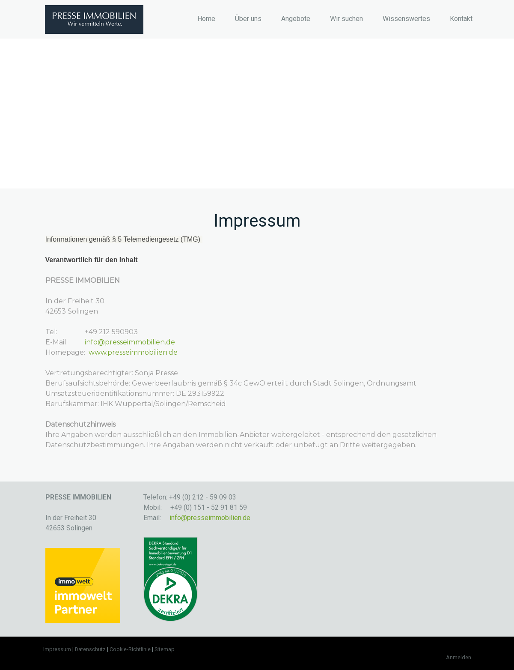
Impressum (57, 649)
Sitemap (164, 649)
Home (206, 19)
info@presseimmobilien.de (130, 342)
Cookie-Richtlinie (130, 649)
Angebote (295, 19)
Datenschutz (90, 649)
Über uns (248, 19)
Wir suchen (346, 19)
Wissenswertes (406, 19)
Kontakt (461, 19)
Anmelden (458, 657)
